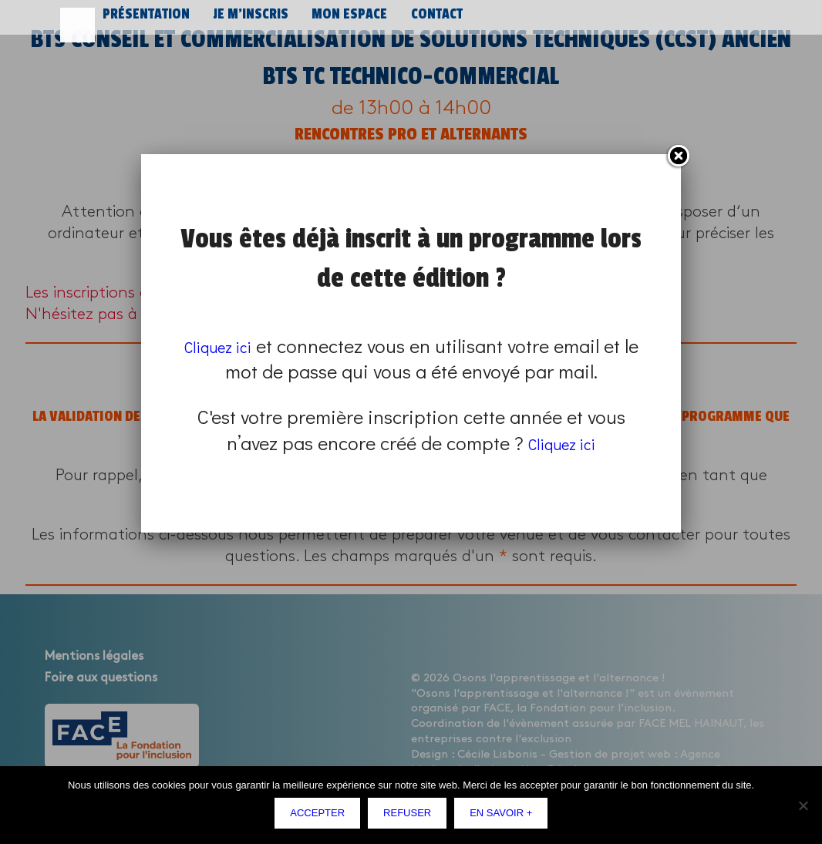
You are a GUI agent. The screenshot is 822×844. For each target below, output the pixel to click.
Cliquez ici (227, 345)
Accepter (321, 816)
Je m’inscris (245, 21)
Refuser (411, 816)
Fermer (678, 156)
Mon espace (341, 21)
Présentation (144, 21)
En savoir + (504, 816)
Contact (426, 21)
